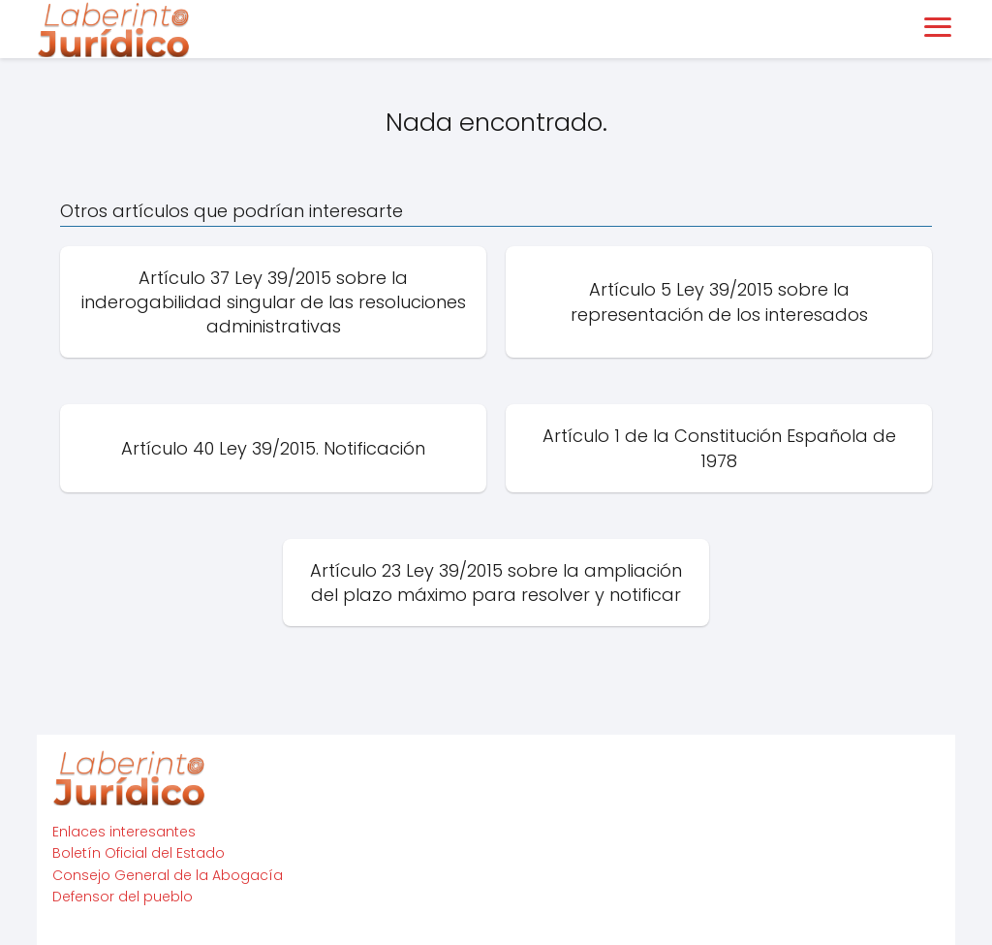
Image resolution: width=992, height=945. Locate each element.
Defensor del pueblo (122, 896)
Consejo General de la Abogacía (167, 875)
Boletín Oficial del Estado (138, 853)
